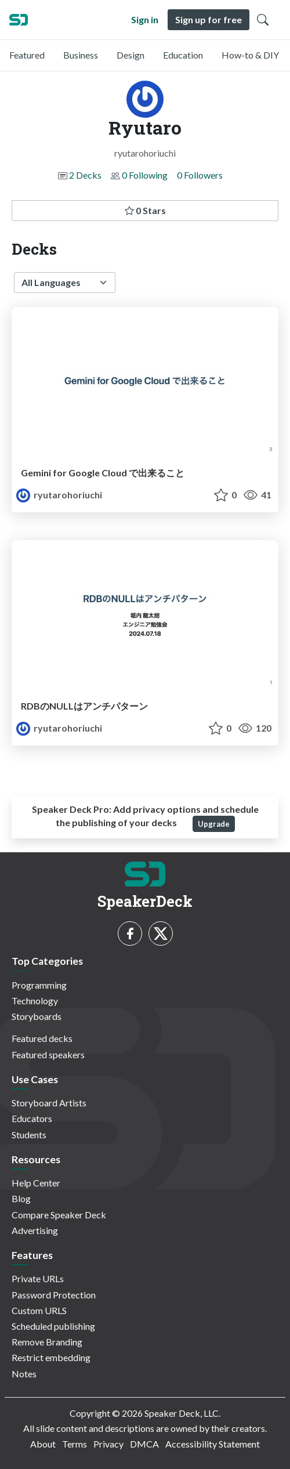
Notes (24, 1373)
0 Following (145, 174)
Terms (74, 1443)
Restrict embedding (51, 1357)
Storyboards (36, 1016)
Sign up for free (208, 19)
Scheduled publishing (53, 1325)
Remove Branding (47, 1341)
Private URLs (38, 1278)
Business (80, 54)
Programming (39, 984)
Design (130, 54)
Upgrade (214, 823)
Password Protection (54, 1294)
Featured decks (42, 1038)
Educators (32, 1118)
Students (29, 1134)
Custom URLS (39, 1310)
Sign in (144, 19)
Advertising (35, 1230)
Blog (21, 1198)
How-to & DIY (250, 54)
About (43, 1443)
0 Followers (200, 174)
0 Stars (145, 210)
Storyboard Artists (49, 1102)
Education (183, 54)
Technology (35, 1000)
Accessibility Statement (212, 1443)
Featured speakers (48, 1054)
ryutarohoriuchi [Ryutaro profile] (59, 494)
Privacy (108, 1443)
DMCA (144, 1443)
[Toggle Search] (262, 19)
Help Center (36, 1182)
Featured (27, 54)
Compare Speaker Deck (59, 1214)
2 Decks (85, 174)
